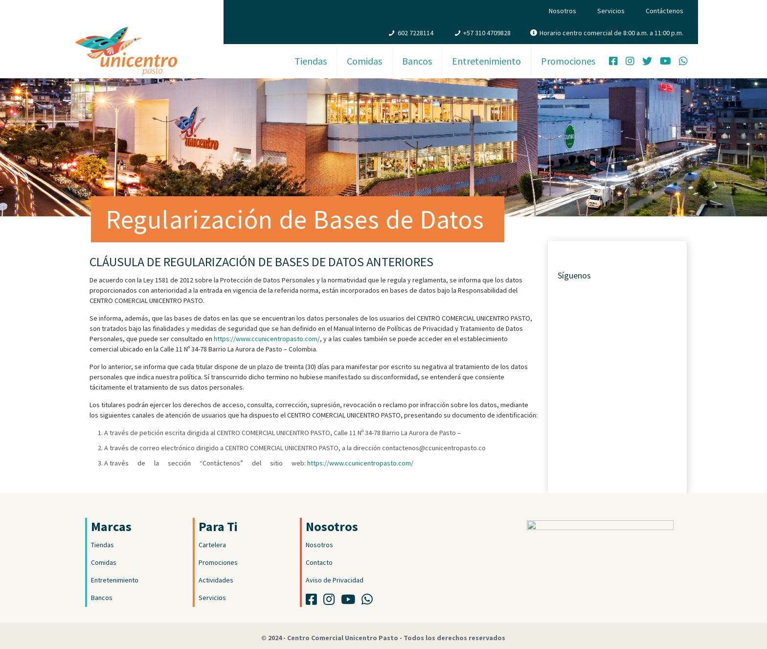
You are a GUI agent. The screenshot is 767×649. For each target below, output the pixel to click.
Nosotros (562, 10)
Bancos (102, 597)
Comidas (103, 562)
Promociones (218, 562)
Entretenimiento (114, 580)
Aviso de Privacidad (334, 580)
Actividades (216, 580)
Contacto (319, 562)
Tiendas (102, 544)
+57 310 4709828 (487, 32)
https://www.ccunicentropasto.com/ (267, 338)
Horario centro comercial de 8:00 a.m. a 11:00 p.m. (611, 32)
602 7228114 (415, 32)
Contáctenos (664, 10)
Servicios (611, 10)
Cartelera (212, 544)
